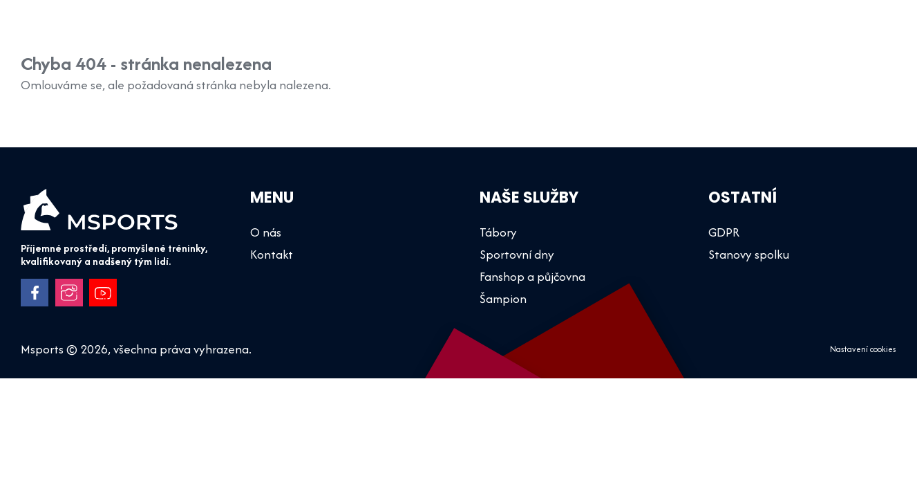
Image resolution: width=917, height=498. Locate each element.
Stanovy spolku (748, 254)
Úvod (285, 34)
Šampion (348, 34)
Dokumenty (783, 34)
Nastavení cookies (863, 350)
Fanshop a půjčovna (615, 34)
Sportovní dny (498, 34)
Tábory (416, 34)
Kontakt (861, 34)
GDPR (723, 232)
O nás (710, 34)
